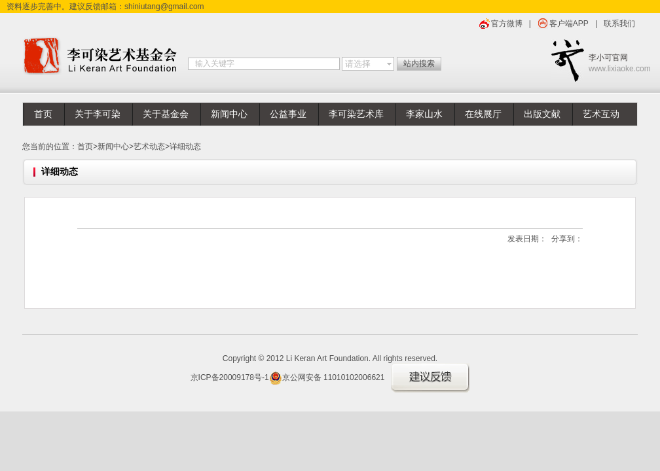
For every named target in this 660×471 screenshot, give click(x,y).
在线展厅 (483, 114)
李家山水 (424, 114)
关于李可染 (97, 114)
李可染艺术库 (356, 114)
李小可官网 (613, 64)
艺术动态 (149, 146)
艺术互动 (601, 114)
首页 (43, 114)
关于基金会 (166, 114)
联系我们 (619, 23)
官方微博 (506, 23)
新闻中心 (229, 114)
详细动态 (185, 146)
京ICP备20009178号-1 (230, 377)
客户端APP (569, 23)
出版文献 (542, 114)
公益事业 (288, 114)
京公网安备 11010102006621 (327, 377)
